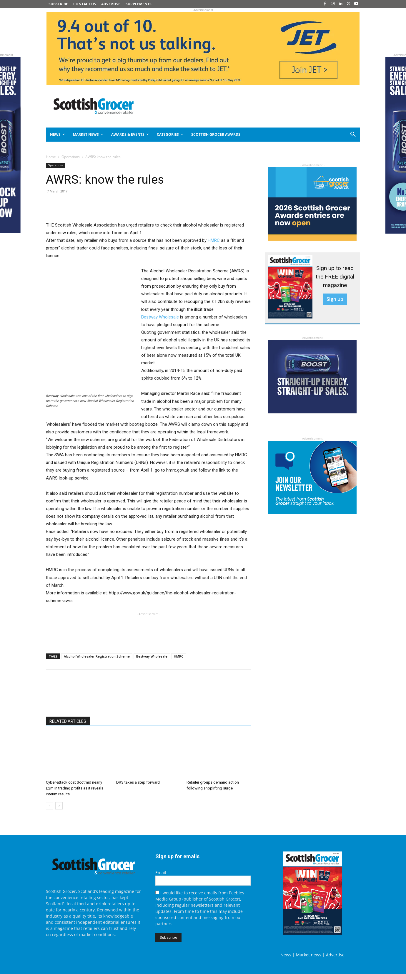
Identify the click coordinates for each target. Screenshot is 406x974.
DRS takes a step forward (138, 782)
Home (51, 156)
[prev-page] (49, 805)
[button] (332, 135)
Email (160, 872)
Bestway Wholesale (160, 317)
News (285, 955)
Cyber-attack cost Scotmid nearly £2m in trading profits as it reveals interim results (74, 788)
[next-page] (59, 805)
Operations (70, 156)
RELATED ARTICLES (67, 721)
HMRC (214, 240)
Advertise (335, 955)
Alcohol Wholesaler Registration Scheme (97, 656)
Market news (308, 955)
